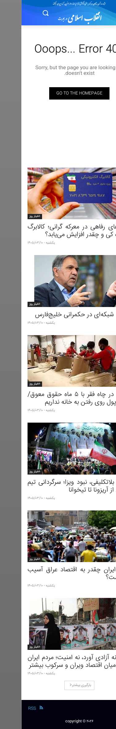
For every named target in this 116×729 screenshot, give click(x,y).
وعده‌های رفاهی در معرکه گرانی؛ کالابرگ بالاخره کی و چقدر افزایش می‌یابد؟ (58, 231)
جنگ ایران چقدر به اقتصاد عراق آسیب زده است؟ (58, 574)
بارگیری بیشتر (59, 685)
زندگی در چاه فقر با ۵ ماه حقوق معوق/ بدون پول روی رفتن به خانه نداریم (58, 398)
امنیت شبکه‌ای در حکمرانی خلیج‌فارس (62, 315)
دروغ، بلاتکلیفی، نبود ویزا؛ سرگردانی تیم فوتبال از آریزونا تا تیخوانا (58, 486)
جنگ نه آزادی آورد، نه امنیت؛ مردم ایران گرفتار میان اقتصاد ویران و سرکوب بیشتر (58, 662)
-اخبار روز (13, 216)
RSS (11, 709)
